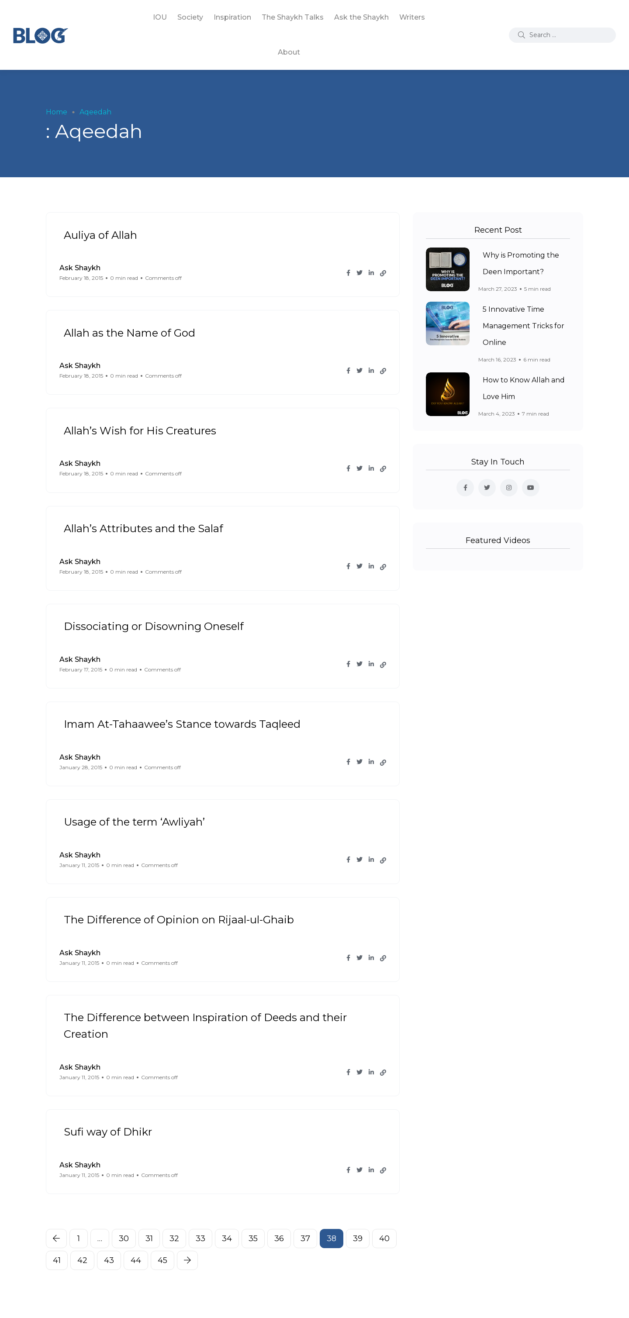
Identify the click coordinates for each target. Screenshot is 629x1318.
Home (56, 112)
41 (57, 1260)
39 (358, 1238)
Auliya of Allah (100, 234)
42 (82, 1260)
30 (124, 1238)
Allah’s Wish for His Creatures (140, 430)
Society (190, 17)
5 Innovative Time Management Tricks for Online (523, 326)
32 (174, 1238)
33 (200, 1238)
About (289, 52)
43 (109, 1260)
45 (162, 1260)
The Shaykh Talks (293, 17)
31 (149, 1238)
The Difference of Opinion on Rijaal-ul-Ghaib (179, 919)
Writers (412, 17)
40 (384, 1238)
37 (305, 1238)
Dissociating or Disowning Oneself (154, 626)
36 (279, 1238)
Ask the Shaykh (361, 17)
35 (253, 1238)
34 (227, 1238)
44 (136, 1260)
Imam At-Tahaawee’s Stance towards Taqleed (182, 724)
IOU (160, 17)
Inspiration (232, 17)
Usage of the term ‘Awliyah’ (134, 822)
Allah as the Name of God (129, 332)
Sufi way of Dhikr (108, 1131)
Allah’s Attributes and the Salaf (143, 528)
